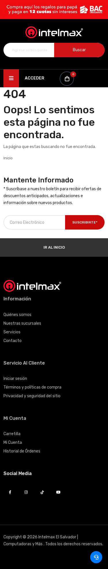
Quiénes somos (17, 314)
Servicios (11, 332)
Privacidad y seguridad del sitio (31, 396)
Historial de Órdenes (21, 451)
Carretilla (11, 433)
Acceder (34, 78)
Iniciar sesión (15, 378)
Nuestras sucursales (22, 323)
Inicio (8, 158)
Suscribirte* (84, 222)
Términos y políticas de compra (32, 387)
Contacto (12, 340)
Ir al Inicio (54, 247)
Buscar (79, 49)
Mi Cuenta (12, 442)
